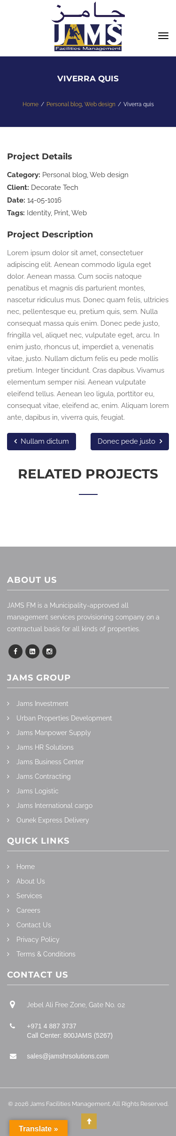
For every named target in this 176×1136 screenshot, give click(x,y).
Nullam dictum (41, 441)
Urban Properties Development (64, 718)
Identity (39, 213)
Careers (28, 910)
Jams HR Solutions (45, 747)
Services (29, 896)
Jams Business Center (50, 762)
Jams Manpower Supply (53, 732)
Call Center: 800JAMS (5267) (70, 1035)
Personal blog (64, 175)
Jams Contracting (43, 776)
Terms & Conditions (46, 954)
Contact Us (33, 925)
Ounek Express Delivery (52, 820)
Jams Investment (42, 703)
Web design (109, 175)
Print (61, 213)
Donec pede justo (130, 441)
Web (79, 213)
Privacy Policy (38, 939)
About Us (30, 881)
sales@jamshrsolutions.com (68, 1056)
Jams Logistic (37, 791)
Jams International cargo (54, 805)
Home (25, 866)
